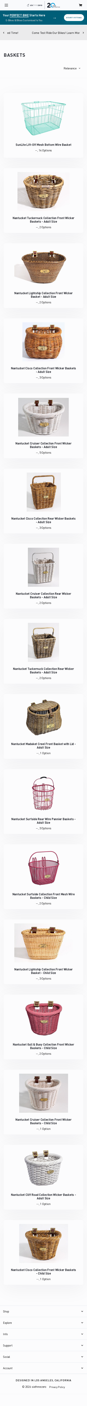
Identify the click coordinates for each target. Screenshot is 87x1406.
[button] (72, 68)
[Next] (83, 32)
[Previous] (3, 32)
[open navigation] (6, 5)
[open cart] (81, 5)
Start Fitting (74, 18)
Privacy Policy (57, 1387)
